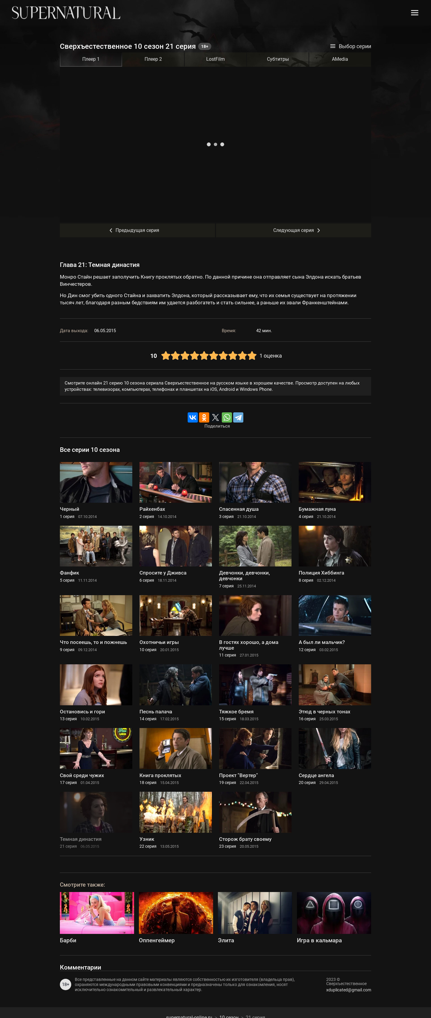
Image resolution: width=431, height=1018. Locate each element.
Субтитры (278, 59)
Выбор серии (350, 46)
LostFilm (215, 59)
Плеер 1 (91, 59)
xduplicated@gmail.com (348, 990)
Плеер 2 (153, 59)
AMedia (340, 59)
